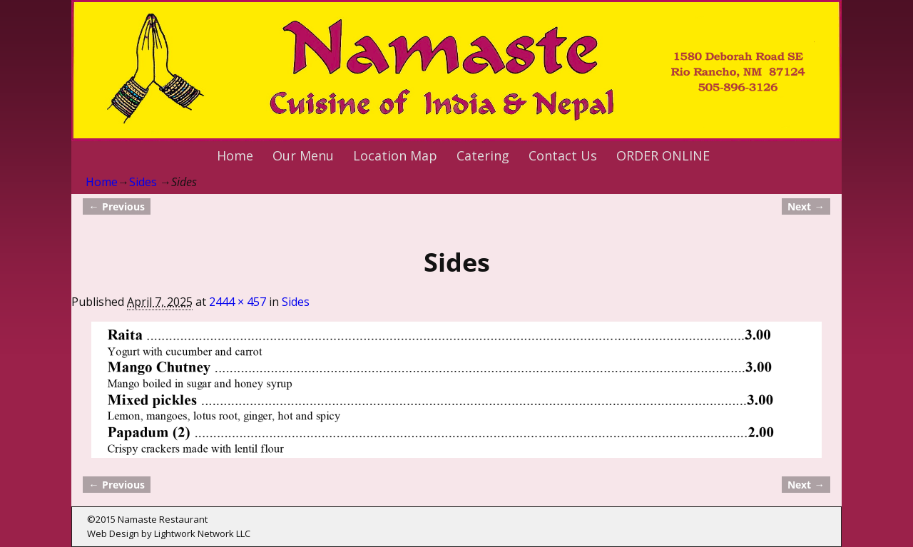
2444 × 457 (237, 302)
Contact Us (563, 155)
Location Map (395, 155)
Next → (805, 206)
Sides (143, 182)
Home (235, 155)
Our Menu (303, 155)
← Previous (116, 206)
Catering (482, 155)
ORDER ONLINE (663, 155)
